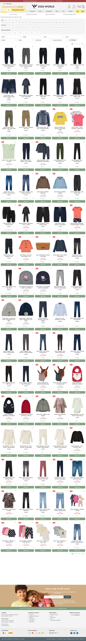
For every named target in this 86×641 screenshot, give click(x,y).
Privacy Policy (59, 639)
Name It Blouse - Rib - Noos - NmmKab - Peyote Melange (26, 447)
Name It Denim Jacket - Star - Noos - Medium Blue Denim (43, 128)
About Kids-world (54, 614)
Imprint (64, 639)
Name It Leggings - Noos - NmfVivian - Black (8, 224)
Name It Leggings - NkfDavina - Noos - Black (9, 383)
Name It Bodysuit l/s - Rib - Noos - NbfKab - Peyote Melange (77, 415)
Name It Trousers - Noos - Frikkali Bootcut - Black (77, 96)
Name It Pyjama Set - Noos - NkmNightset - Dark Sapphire (43, 161)
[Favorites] (15, 46)
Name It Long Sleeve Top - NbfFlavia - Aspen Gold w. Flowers (60, 128)
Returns (31, 617)
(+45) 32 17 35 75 (8, 616)
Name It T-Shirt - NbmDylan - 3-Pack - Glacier (60, 541)
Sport (41, 11)
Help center (31, 620)
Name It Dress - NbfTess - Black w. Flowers (9, 510)
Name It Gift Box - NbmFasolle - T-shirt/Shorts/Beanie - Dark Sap (77, 224)
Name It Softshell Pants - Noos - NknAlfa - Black (77, 192)
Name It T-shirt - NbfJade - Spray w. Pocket (9, 161)
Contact (3, 612)
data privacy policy (62, 608)
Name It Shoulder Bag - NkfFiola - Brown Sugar (43, 256)
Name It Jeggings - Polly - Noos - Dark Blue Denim (60, 96)
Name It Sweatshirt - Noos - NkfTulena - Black (77, 447)
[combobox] (9, 70)
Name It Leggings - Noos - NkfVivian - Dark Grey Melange (25, 352)
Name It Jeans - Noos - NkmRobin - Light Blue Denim (77, 541)
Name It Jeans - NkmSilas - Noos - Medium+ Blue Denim (26, 192)
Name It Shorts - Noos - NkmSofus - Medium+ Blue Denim (8, 96)
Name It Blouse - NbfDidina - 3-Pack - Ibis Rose (8, 541)
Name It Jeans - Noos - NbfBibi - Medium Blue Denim (77, 478)
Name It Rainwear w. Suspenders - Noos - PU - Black (26, 224)
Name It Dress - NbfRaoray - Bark (60, 415)
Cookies (76, 639)
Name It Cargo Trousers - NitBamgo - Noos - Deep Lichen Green (8, 128)
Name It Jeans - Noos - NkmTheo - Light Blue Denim (43, 510)
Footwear (33, 11)
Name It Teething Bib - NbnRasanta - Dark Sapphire (9, 415)
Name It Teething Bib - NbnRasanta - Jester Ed (77, 383)
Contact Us (31, 614)
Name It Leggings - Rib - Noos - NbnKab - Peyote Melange (43, 447)
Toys (64, 11)
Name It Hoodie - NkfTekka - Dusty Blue (60, 192)
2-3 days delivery (50, 14)
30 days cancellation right (69, 14)
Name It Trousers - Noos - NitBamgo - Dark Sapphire (25, 161)
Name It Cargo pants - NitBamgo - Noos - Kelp (26, 128)
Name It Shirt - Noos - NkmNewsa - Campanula (60, 319)
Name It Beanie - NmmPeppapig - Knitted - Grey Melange (26, 287)
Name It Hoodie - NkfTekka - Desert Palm (43, 192)
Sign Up (67, 597)
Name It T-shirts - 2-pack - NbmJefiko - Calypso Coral (77, 128)
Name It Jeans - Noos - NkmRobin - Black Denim (77, 256)
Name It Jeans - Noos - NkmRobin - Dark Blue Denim (9, 192)
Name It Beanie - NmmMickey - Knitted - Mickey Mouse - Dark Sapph (26, 319)
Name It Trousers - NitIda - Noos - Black (77, 65)
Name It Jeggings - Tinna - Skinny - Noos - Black (43, 96)
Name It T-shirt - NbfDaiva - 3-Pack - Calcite (43, 541)
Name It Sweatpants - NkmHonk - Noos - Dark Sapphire (9, 65)
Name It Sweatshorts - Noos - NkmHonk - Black (43, 224)
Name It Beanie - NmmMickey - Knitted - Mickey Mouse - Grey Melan (8, 319)
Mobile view (82, 639)
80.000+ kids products (31, 14)
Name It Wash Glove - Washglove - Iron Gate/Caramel (60, 383)
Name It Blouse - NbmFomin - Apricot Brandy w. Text (26, 256)
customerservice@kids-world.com (11, 614)
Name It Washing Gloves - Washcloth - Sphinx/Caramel (43, 383)
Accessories (49, 11)
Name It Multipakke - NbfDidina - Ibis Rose (77, 510)
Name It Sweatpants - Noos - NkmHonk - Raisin (60, 161)
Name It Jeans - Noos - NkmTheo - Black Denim (26, 510)
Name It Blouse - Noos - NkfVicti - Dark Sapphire (60, 256)
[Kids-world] (43, 7)
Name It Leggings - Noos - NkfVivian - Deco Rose (43, 478)
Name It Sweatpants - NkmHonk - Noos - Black (43, 65)
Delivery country (70, 639)
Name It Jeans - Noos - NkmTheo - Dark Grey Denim (26, 478)
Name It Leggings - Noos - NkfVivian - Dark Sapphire (8, 352)
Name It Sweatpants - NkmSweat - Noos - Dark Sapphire (43, 319)
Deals (82, 11)
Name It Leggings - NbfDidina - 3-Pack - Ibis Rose (26, 541)
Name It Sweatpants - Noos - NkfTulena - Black (9, 478)
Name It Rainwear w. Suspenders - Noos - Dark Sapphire (26, 96)
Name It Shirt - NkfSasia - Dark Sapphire (43, 415)
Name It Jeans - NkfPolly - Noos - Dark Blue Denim (77, 319)
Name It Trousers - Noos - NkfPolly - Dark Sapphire (60, 478)
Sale (78, 11)
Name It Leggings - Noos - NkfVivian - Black (77, 161)
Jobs (51, 616)
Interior (71, 11)
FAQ (51, 618)
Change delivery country (18, 9)
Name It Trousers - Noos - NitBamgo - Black (8, 256)
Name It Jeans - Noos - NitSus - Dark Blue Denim (43, 352)
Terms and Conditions (51, 639)
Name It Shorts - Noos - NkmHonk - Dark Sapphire (60, 224)
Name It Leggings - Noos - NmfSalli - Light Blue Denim (60, 510)
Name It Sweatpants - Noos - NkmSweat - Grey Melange (60, 287)
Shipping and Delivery (33, 616)
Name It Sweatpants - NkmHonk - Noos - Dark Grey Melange (26, 65)
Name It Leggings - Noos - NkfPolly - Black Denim (60, 352)
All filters (73, 40)
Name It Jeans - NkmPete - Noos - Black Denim (9, 287)
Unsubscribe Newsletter (55, 620)
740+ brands (13, 14)
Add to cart (8, 73)
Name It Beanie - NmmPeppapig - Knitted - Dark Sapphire (43, 287)
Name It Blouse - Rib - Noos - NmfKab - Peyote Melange (9, 447)
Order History (32, 618)
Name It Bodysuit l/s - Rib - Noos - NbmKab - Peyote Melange (60, 447)
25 (82, 44)
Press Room (52, 617)
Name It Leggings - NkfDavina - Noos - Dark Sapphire (26, 383)
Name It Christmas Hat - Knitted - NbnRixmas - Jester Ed (26, 415)
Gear (57, 11)
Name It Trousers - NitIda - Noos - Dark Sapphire (60, 65)
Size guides (31, 621)
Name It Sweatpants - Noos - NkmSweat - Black (77, 287)
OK (8, 9)
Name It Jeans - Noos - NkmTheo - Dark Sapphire (77, 352)
